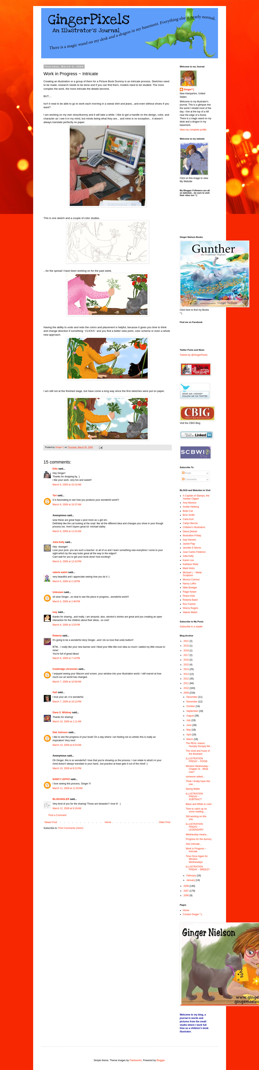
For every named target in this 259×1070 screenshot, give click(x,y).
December (192, 697)
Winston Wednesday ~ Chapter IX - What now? (198, 769)
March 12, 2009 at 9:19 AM (67, 808)
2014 (186, 669)
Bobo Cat (188, 511)
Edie (55, 468)
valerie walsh (60, 572)
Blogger (161, 1060)
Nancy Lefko (189, 583)
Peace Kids (189, 595)
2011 (186, 683)
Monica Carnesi (191, 579)
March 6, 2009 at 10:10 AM (67, 484)
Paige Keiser (190, 591)
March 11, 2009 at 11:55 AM (68, 788)
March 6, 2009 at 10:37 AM (67, 504)
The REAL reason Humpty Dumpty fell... (199, 744)
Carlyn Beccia (190, 523)
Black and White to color (199, 804)
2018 (186, 650)
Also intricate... (194, 844)
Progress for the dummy (198, 839)
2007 (186, 890)
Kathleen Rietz (191, 564)
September (192, 711)
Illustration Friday (192, 535)
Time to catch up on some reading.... (196, 810)
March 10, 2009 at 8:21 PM (67, 768)
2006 (186, 895)
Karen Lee (188, 560)
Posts (186, 473)
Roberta (57, 635)
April (189, 734)
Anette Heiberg (191, 506)
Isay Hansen (189, 539)
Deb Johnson (60, 732)
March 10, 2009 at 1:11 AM (67, 721)
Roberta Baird (190, 599)
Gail (55, 692)
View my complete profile (193, 129)
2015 (186, 664)
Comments (189, 479)
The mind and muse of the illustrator (198, 752)
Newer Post (51, 822)
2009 (186, 692)
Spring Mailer (193, 788)
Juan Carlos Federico (194, 552)
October (191, 706)
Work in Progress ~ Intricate (196, 850)
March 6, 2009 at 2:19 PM (66, 581)
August (190, 715)
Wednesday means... (197, 834)
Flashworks (136, 1060)
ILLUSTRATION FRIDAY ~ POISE (196, 760)
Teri (55, 495)
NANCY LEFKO (61, 779)
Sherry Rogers (190, 608)
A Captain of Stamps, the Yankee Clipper (196, 497)
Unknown (58, 592)
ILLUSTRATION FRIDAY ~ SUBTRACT (194, 796)
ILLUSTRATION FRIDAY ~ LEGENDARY (195, 827)
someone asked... (195, 776)
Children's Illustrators (194, 527)
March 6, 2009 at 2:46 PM (66, 601)
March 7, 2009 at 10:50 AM (67, 681)
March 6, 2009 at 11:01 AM (67, 531)
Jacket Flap (189, 543)
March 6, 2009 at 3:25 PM (66, 624)
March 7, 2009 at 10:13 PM (67, 701)
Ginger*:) (189, 89)
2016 (186, 659)
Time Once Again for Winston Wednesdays (197, 859)
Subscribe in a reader (191, 626)
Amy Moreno (190, 502)
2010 (186, 688)
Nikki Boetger (190, 587)
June (189, 725)
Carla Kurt (188, 519)
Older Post (164, 822)
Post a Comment (58, 815)
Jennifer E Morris (192, 547)
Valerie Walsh (190, 612)
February (191, 875)
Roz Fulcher (189, 604)
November (192, 701)
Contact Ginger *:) (192, 914)
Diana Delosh (190, 531)
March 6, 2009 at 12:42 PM (67, 561)
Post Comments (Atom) (70, 828)
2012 (186, 678)
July (188, 720)
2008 (186, 886)
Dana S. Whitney (62, 712)
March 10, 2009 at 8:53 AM (67, 745)
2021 (186, 641)
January (191, 880)
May (188, 729)
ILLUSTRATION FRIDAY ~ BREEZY (198, 868)
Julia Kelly (58, 542)
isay (55, 612)
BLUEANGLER (61, 799)
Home (108, 822)
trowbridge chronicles (65, 669)
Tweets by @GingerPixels (194, 355)
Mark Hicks (189, 568)
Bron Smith (189, 515)
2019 (186, 645)
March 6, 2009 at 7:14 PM (66, 658)
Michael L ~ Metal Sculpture (192, 574)
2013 (186, 674)
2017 (186, 655)
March (190, 739)
